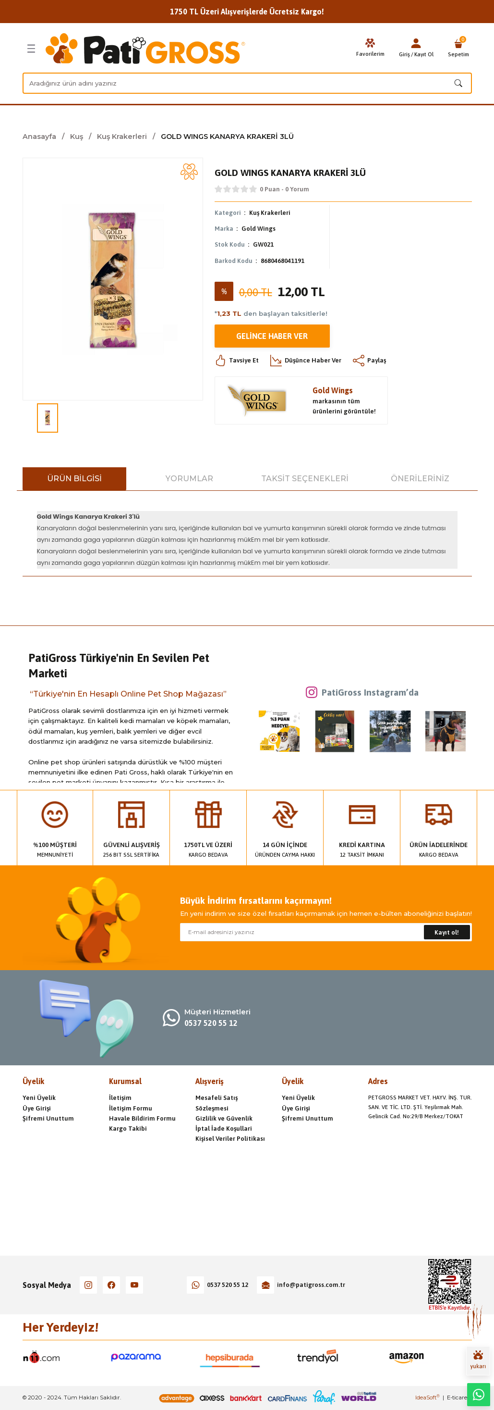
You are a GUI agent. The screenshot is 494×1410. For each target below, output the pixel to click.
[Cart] (458, 48)
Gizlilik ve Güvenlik (224, 1118)
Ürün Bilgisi (74, 478)
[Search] (247, 83)
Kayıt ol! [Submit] (446, 932)
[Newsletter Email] (326, 932)
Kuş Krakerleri (269, 212)
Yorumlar (189, 478)
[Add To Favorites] (189, 171)
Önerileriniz (420, 478)
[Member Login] (416, 43)
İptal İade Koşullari (223, 1128)
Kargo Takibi (128, 1128)
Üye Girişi (37, 1108)
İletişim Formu (130, 1108)
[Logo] (145, 48)
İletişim (120, 1097)
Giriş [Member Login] (404, 54)
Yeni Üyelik (39, 1097)
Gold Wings (258, 228)
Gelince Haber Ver (272, 336)
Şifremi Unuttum (48, 1118)
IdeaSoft (427, 1397)
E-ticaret (458, 1397)
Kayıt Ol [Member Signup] (424, 54)
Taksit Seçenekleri (305, 478)
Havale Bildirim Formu (142, 1118)
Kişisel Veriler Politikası (230, 1138)
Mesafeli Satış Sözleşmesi (216, 1102)
